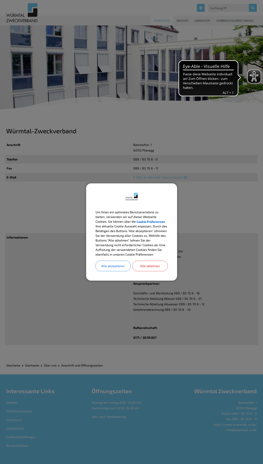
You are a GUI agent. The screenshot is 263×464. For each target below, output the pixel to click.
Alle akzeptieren (113, 266)
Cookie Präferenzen (151, 221)
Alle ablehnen (150, 266)
